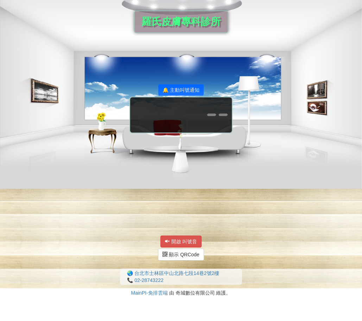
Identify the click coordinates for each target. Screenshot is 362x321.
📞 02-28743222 (145, 280)
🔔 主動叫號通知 (181, 90)
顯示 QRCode (181, 254)
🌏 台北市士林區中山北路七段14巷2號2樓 (173, 273)
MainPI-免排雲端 (149, 293)
